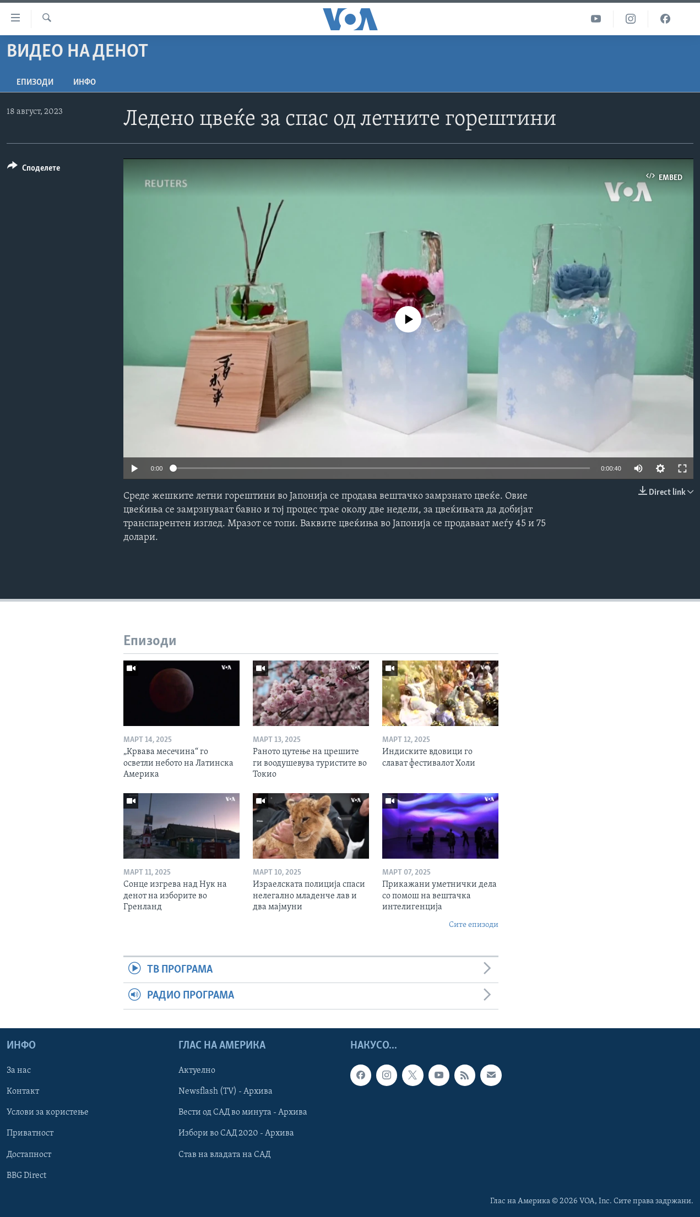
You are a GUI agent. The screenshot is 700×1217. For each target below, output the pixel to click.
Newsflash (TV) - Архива (225, 1091)
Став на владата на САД (224, 1154)
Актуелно (196, 1070)
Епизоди (35, 82)
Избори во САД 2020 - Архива (236, 1133)
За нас (19, 1070)
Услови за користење (48, 1112)
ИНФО (84, 82)
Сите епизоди (473, 925)
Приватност (30, 1133)
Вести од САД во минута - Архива (242, 1112)
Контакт (23, 1091)
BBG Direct (26, 1175)
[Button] (33, 170)
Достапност (29, 1154)
